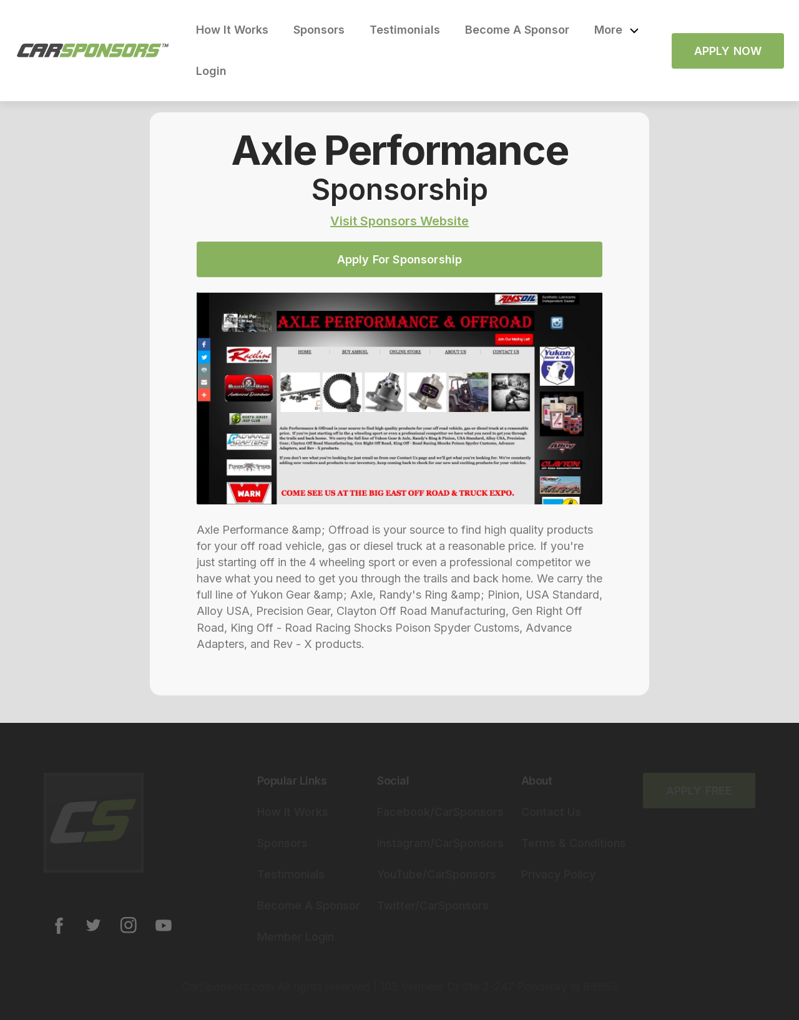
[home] (93, 50)
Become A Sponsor (517, 29)
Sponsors (319, 29)
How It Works (232, 29)
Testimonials (405, 29)
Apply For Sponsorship (400, 259)
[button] (616, 30)
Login (211, 70)
